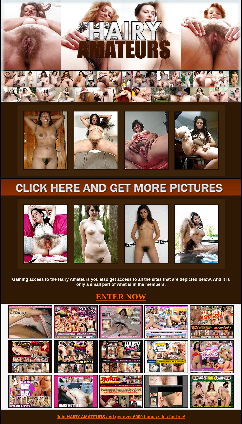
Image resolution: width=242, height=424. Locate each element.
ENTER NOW (121, 296)
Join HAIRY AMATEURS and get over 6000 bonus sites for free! (121, 416)
